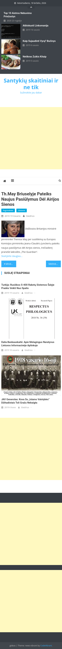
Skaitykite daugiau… (12, 256)
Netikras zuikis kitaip (34, 56)
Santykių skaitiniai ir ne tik (31, 84)
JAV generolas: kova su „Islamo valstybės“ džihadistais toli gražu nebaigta (25, 401)
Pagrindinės (8, 210)
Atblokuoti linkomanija (35, 25)
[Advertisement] (31, 138)
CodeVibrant (46, 645)
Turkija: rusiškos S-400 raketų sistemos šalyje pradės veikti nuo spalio (27, 286)
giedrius (30, 215)
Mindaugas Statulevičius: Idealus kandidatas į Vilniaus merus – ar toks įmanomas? (11, 263)
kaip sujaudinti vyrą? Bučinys (39, 41)
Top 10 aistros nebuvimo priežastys (18, 15)
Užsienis (21, 210)
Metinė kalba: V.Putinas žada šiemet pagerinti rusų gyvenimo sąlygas (55, 263)
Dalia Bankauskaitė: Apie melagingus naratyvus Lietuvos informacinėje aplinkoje (27, 344)
